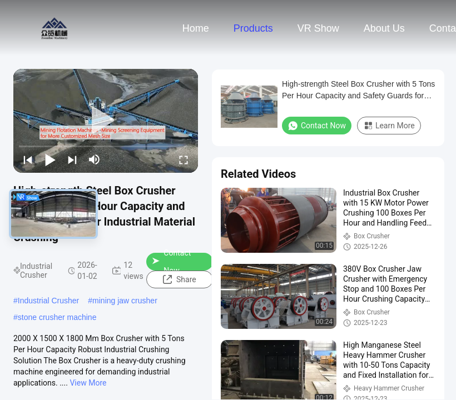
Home (195, 28)
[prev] (28, 159)
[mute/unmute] (94, 159)
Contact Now (171, 262)
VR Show (318, 28)
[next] (72, 159)
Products (253, 28)
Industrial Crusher (49, 300)
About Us (384, 28)
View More (88, 382)
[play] (106, 120)
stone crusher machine (57, 317)
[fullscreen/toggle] (183, 159)
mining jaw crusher (124, 300)
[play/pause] (50, 159)
